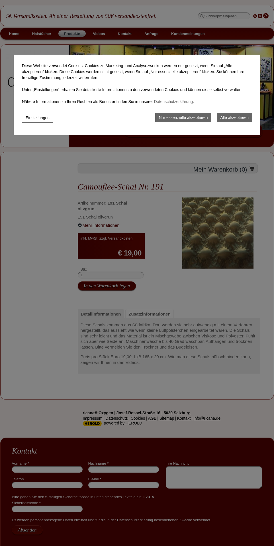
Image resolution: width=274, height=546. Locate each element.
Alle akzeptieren (234, 117)
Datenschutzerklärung (173, 101)
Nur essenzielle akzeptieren (183, 117)
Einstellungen (38, 118)
